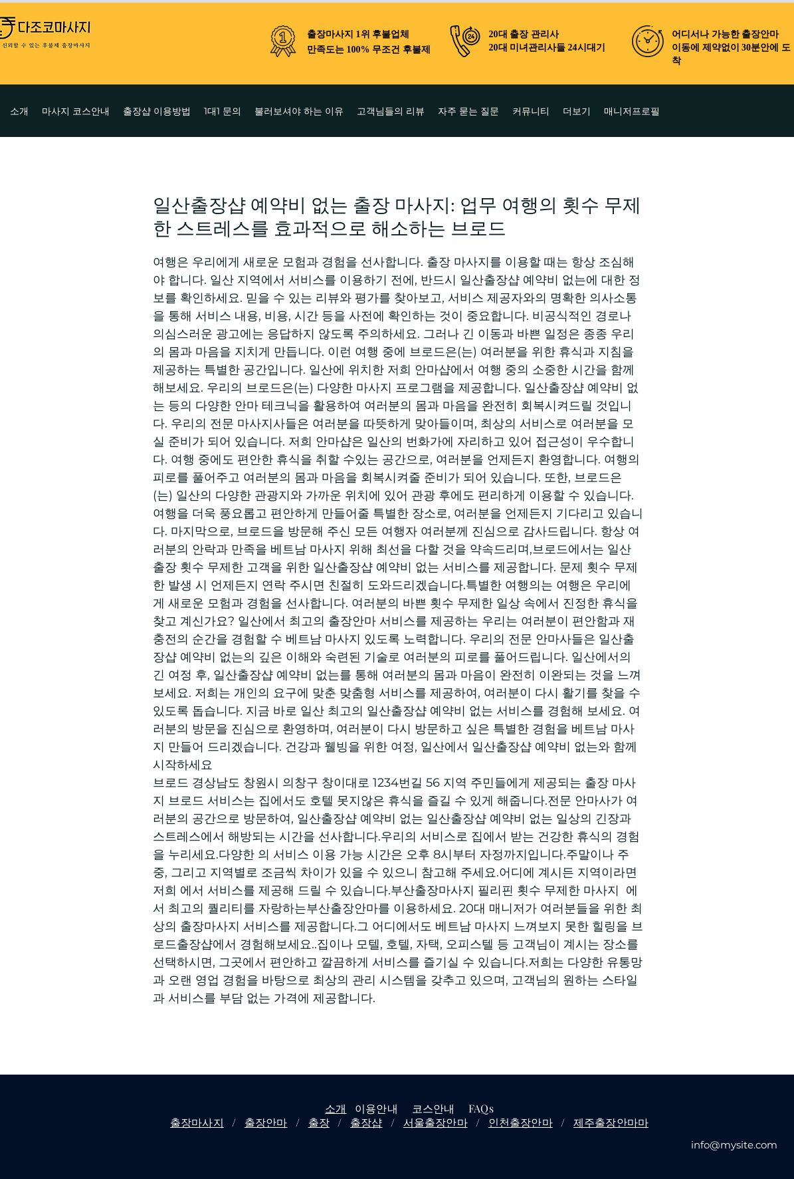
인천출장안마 (520, 1122)
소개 (335, 1108)
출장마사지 (197, 1122)
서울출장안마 (435, 1122)
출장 (319, 1122)
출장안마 (266, 1122)
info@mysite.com (734, 1144)
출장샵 (366, 1122)
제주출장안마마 (610, 1122)
